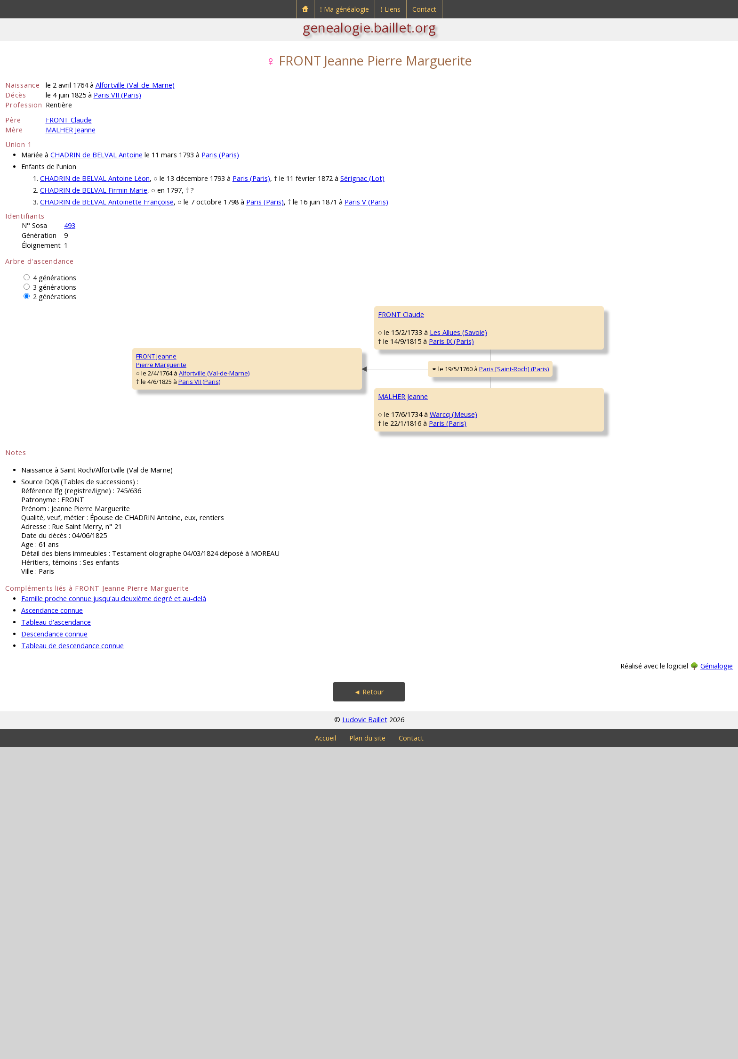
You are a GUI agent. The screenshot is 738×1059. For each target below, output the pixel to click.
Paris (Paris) (220, 154)
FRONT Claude (69, 119)
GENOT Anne (580, 597)
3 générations (54, 287)
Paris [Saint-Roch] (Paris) (301, 527)
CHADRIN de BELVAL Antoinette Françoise (107, 201)
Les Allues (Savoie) (267, 416)
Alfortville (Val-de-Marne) (135, 85)
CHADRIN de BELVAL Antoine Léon (95, 178)
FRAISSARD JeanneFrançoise (404, 459)
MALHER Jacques (585, 540)
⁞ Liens (391, 9)
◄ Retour (369, 1003)
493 (69, 225)
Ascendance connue (52, 922)
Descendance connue (54, 945)
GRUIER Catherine (587, 710)
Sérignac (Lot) (362, 178)
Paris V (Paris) (366, 201)
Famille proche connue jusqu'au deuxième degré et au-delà (113, 910)
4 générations (54, 277)
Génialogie (716, 977)
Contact (424, 9)
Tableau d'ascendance (56, 933)
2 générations (54, 296)
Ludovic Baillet (364, 1031)
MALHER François (402, 568)
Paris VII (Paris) (117, 94)
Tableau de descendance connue (72, 957)
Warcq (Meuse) (262, 642)
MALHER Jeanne (71, 129)
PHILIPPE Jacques (586, 653)
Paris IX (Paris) (261, 424)
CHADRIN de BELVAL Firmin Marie (93, 190)
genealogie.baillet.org (369, 27)
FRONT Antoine (399, 342)
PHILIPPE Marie (399, 681)
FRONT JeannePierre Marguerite (36, 516)
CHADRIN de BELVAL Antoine (96, 154)
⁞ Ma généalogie (344, 9)
